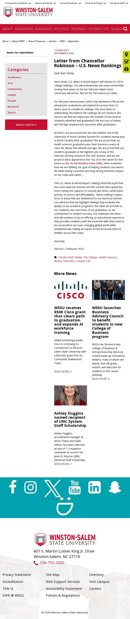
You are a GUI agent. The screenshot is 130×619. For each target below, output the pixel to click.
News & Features (36, 41)
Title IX (8, 588)
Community (61, 50)
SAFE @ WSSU (13, 595)
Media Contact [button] (26, 124)
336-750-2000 (49, 562)
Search (119, 29)
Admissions (24, 29)
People (12, 100)
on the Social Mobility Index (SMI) (81, 163)
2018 (62, 41)
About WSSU (18, 41)
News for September (20, 52)
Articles (52, 41)
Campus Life (83, 261)
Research (78, 29)
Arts (10, 83)
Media (78, 257)
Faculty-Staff (66, 257)
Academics (43, 29)
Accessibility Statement (64, 588)
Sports (12, 112)
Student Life (99, 29)
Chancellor (69, 261)
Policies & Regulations (63, 595)
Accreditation (13, 581)
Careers (95, 588)
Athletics (61, 29)
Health (12, 95)
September (73, 41)
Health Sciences (108, 257)
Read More (63, 371)
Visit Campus (99, 581)
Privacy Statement (17, 574)
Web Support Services (63, 581)
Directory (96, 574)
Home (6, 41)
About (8, 29)
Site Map (53, 574)
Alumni (58, 261)
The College (90, 257)
